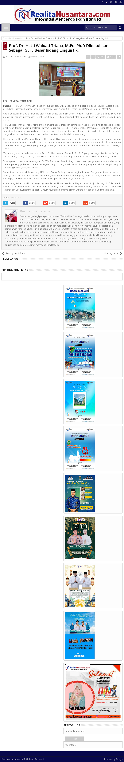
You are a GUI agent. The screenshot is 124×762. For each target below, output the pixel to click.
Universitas (15, 197)
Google (119, 759)
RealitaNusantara (9, 759)
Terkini (74, 739)
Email (111, 56)
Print (100, 56)
